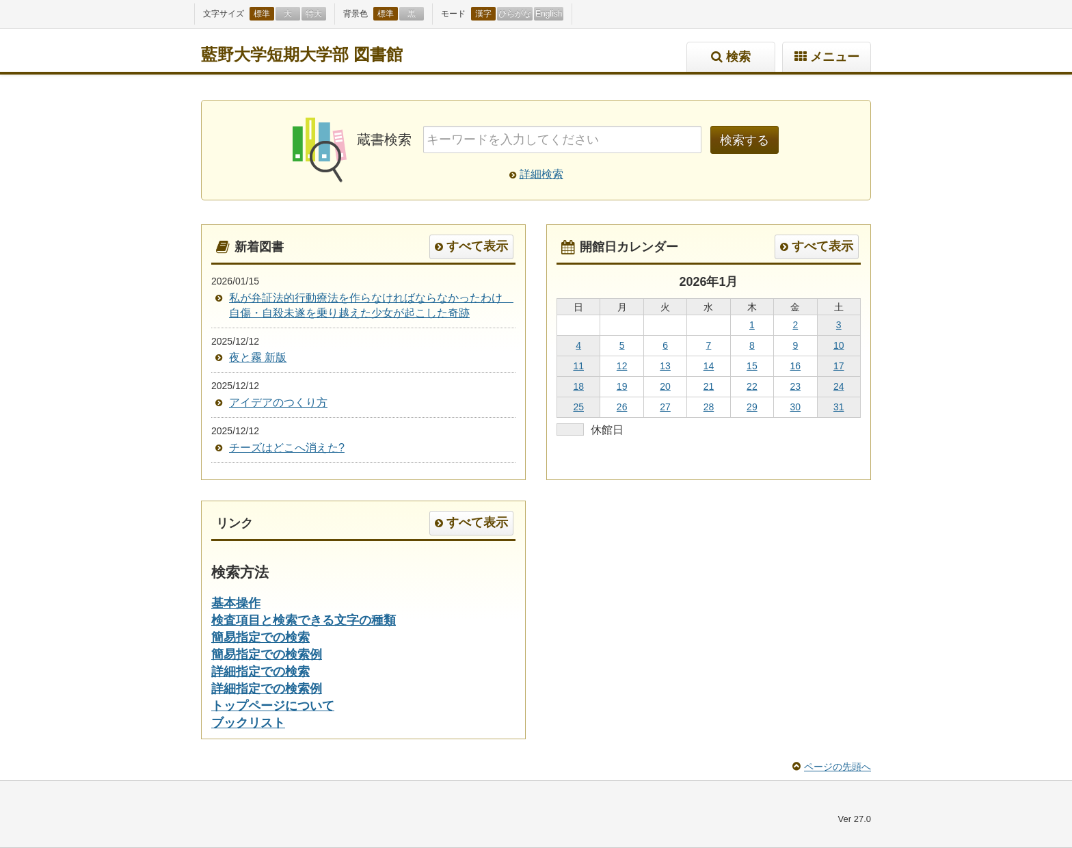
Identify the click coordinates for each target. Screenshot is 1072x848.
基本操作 (235, 603)
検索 (738, 57)
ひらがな (514, 13)
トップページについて (272, 706)
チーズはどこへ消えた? (287, 447)
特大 (314, 13)
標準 (262, 13)
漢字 (483, 13)
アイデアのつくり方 (278, 402)
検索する (744, 140)
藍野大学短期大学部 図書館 (302, 54)
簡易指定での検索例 (266, 654)
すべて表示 (477, 246)
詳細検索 (541, 174)
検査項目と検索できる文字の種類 (303, 620)
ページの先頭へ (837, 766)
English (548, 13)
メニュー (834, 57)
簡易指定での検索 (260, 637)
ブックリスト (248, 723)
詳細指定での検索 (260, 671)
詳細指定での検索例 (266, 688)
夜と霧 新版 (257, 357)
